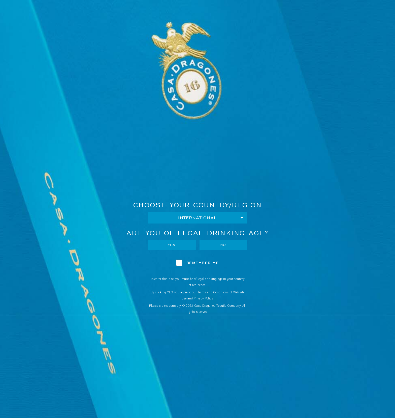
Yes (172, 245)
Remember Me (202, 262)
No (223, 245)
